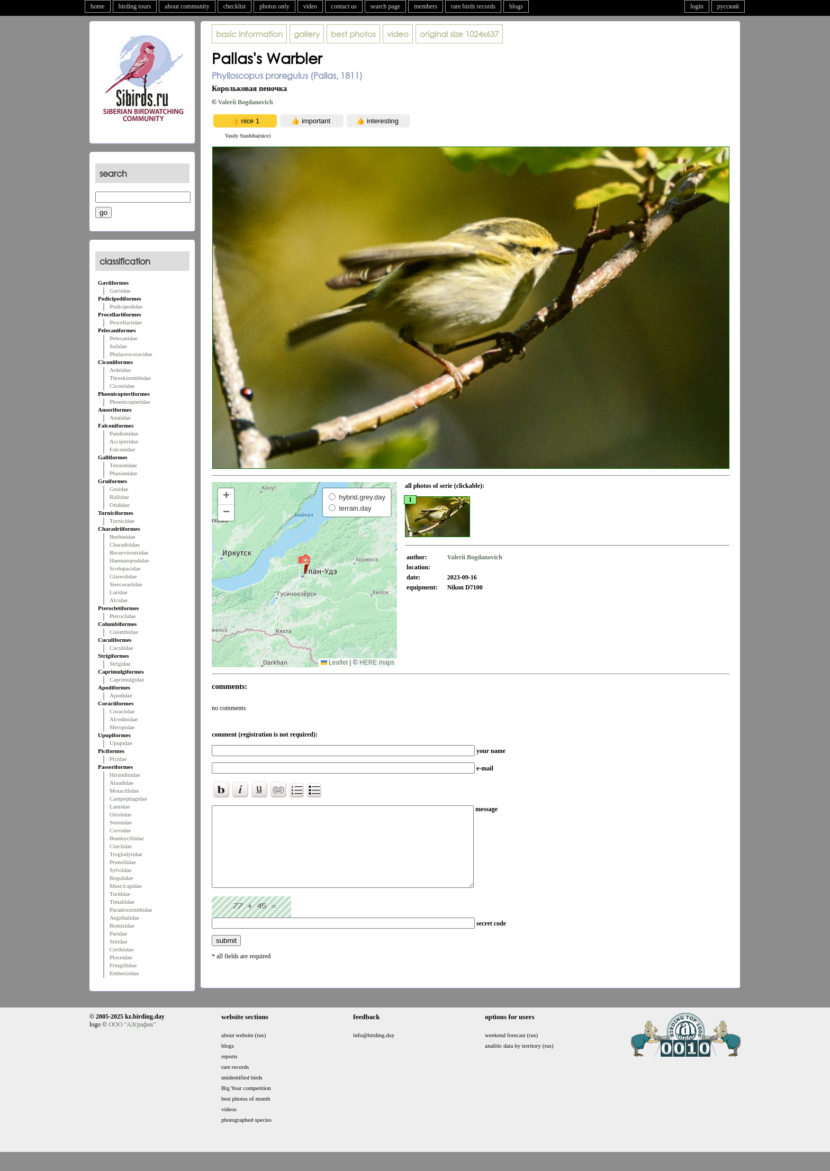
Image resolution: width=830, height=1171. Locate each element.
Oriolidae (121, 814)
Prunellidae (123, 862)
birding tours (135, 6)
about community (187, 6)
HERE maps (376, 662)
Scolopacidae (125, 568)
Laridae (119, 592)
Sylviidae (121, 870)
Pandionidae (124, 433)
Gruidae (119, 489)
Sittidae (119, 941)
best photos (353, 34)
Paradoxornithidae (131, 909)
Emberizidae (124, 973)
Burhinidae (123, 536)
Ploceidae (121, 957)
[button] (304, 564)
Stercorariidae (126, 584)
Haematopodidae (129, 560)
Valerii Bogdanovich (245, 102)
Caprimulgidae (127, 679)
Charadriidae (125, 544)
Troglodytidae (126, 854)
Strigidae (120, 663)
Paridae (118, 933)
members (425, 6)
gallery (307, 34)
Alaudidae (121, 782)
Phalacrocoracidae (131, 354)
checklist (234, 6)
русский (728, 6)
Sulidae (118, 346)
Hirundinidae (125, 774)
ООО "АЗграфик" (132, 1037)
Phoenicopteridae (130, 401)
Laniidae (120, 806)
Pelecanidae (124, 338)
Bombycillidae (127, 838)
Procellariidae (126, 322)
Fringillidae (123, 965)
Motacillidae (124, 790)
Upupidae (121, 743)
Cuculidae (121, 647)
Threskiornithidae (130, 378)
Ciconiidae (122, 386)
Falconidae (122, 449)
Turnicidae (122, 521)
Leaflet (334, 662)
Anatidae (120, 417)
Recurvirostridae (129, 552)
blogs (516, 6)
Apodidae (121, 695)
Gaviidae (120, 290)
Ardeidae (120, 370)
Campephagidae (128, 798)
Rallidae (119, 497)
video (310, 6)
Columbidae (124, 632)
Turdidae (120, 894)
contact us (343, 6)
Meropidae (122, 727)
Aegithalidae (124, 917)
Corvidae (120, 830)
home (98, 6)
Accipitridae (124, 441)
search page (385, 6)
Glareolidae (123, 576)
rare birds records (473, 6)
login (696, 6)
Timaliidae (122, 901)
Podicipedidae (126, 306)
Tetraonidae (123, 465)
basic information (249, 34)
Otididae (120, 505)
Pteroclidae (123, 616)
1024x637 (459, 34)
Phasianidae (124, 473)
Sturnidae (121, 822)
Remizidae (122, 925)
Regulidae (121, 878)
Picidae (118, 759)
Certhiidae (122, 949)
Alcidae (119, 600)
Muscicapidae (126, 886)
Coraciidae (122, 711)
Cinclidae (121, 846)
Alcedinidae (124, 719)
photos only (274, 6)
